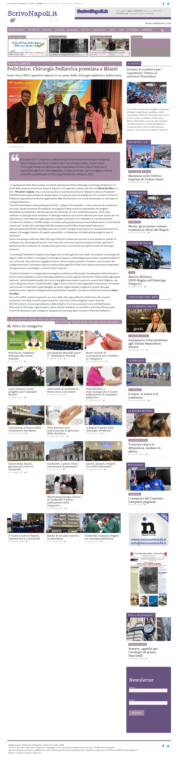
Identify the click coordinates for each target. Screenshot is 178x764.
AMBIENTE (147, 30)
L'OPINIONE (135, 222)
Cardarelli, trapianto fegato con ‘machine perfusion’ (102, 537)
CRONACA (47, 30)
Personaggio (135, 172)
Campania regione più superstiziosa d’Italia (108, 53)
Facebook (142, 44)
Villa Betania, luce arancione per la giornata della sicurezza (63, 430)
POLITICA (85, 30)
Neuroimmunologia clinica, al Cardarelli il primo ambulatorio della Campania (64, 501)
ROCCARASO (133, 30)
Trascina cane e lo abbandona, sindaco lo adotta (144, 447)
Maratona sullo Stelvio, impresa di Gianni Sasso (145, 177)
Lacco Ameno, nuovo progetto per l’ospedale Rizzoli (22, 391)
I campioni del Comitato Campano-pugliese (145, 500)
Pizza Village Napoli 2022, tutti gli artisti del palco (88, 321)
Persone (146, 172)
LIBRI (121, 30)
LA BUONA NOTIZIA (138, 440)
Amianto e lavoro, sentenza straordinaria (63, 3)
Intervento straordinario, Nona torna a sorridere (63, 390)
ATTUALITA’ (33, 30)
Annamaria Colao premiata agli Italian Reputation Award (148, 343)
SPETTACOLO (99, 30)
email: (132, 700)
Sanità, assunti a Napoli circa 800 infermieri (100, 465)
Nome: (132, 687)
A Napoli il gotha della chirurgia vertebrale (100, 429)
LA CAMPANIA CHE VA (139, 336)
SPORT (112, 30)
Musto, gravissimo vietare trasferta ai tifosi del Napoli (148, 227)
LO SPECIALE (135, 390)
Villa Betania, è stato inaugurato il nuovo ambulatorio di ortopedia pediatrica (102, 393)
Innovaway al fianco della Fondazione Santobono (24, 429)
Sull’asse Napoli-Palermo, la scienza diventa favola (26, 53)
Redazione (159, 23)
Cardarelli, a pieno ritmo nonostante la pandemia (62, 465)
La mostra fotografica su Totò (64, 54)
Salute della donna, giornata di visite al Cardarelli (20, 466)
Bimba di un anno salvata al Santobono (63, 537)
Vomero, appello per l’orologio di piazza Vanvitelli (143, 652)
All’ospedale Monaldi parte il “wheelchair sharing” (64, 354)
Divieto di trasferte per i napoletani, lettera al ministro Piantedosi (145, 72)
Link (168, 23)
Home (148, 23)
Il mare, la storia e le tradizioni (143, 395)
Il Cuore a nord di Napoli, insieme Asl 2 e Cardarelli (24, 537)
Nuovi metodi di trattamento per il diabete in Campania (102, 355)
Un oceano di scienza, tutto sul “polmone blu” (37, 319)
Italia (132, 273)
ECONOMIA (72, 30)
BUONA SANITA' (19, 63)
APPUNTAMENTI (17, 30)
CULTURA (59, 30)
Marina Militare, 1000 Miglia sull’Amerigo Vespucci (147, 280)
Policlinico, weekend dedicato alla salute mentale (21, 355)
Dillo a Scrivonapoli (138, 644)
